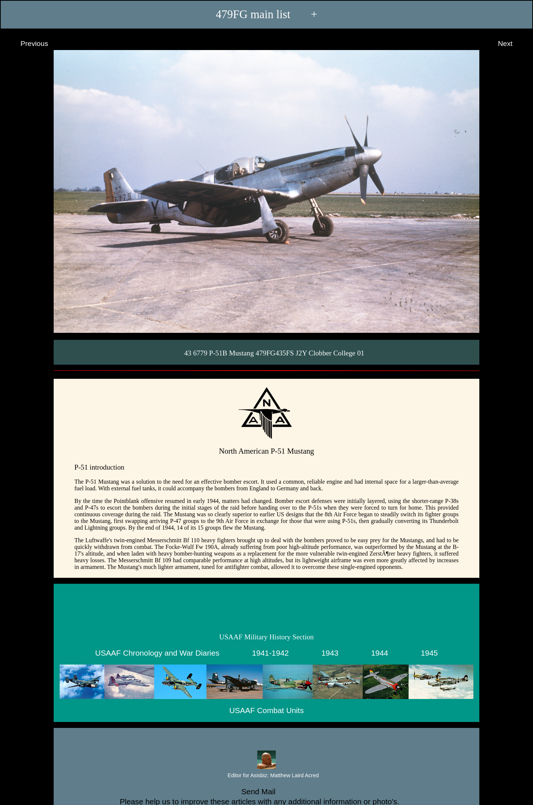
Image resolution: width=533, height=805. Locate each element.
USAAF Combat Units (266, 710)
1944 (379, 653)
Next (512, 44)
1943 (329, 653)
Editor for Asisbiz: (266, 776)
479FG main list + (267, 14)
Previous (27, 44)
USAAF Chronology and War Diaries (157, 653)
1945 (429, 653)
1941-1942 (270, 653)
